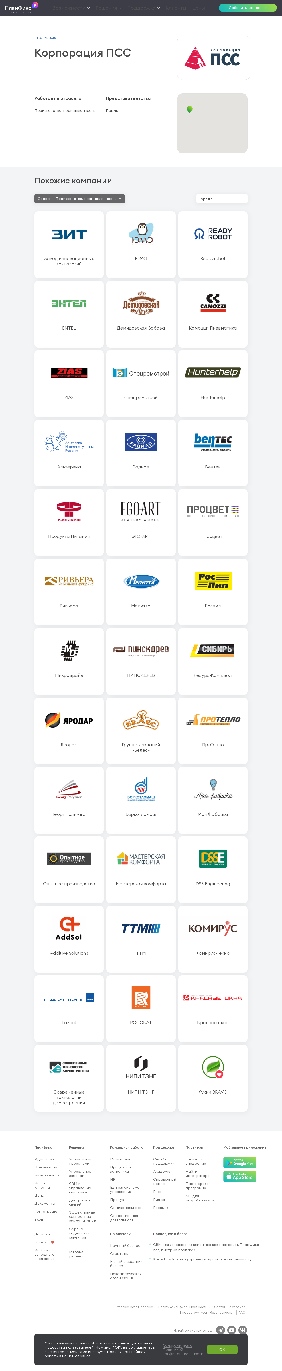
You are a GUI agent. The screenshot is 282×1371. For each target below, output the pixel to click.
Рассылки (162, 1207)
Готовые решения (77, 1254)
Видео (159, 1199)
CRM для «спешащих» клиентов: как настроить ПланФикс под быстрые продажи (206, 1247)
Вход (39, 1219)
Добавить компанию (248, 7)
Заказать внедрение (196, 1161)
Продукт (118, 1199)
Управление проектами (80, 1161)
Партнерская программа (198, 1185)
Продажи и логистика (120, 1169)
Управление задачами (80, 1173)
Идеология (44, 1159)
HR (112, 1179)
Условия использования (135, 1307)
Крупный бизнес (125, 1245)
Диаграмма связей (79, 1202)
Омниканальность (127, 1207)
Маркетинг (120, 1159)
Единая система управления (124, 1189)
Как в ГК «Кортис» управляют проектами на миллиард (203, 1259)
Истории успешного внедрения (44, 1254)
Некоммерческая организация (125, 1275)
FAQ (242, 1312)
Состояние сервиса (229, 1307)
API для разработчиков (200, 1198)
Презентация (46, 1167)
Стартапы (119, 1253)
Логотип (42, 1234)
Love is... (41, 1242)
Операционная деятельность (124, 1217)
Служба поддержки (164, 1161)
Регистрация (46, 1211)
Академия (162, 1171)
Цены (39, 1195)
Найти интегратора (198, 1173)
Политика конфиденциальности (182, 1307)
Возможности (47, 1175)
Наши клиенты (42, 1185)
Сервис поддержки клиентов (79, 1233)
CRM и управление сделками (80, 1187)
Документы (44, 1203)
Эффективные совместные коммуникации (82, 1216)
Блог (157, 1191)
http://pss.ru (45, 37)
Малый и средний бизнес (126, 1263)
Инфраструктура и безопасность (206, 1312)
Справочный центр (164, 1181)
